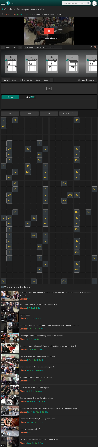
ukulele (22, 80)
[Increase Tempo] (20, 47)
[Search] (88, 3)
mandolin (30, 80)
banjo (38, 80)
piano (14, 80)
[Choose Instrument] (51, 80)
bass (46, 80)
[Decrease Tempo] (3, 47)
